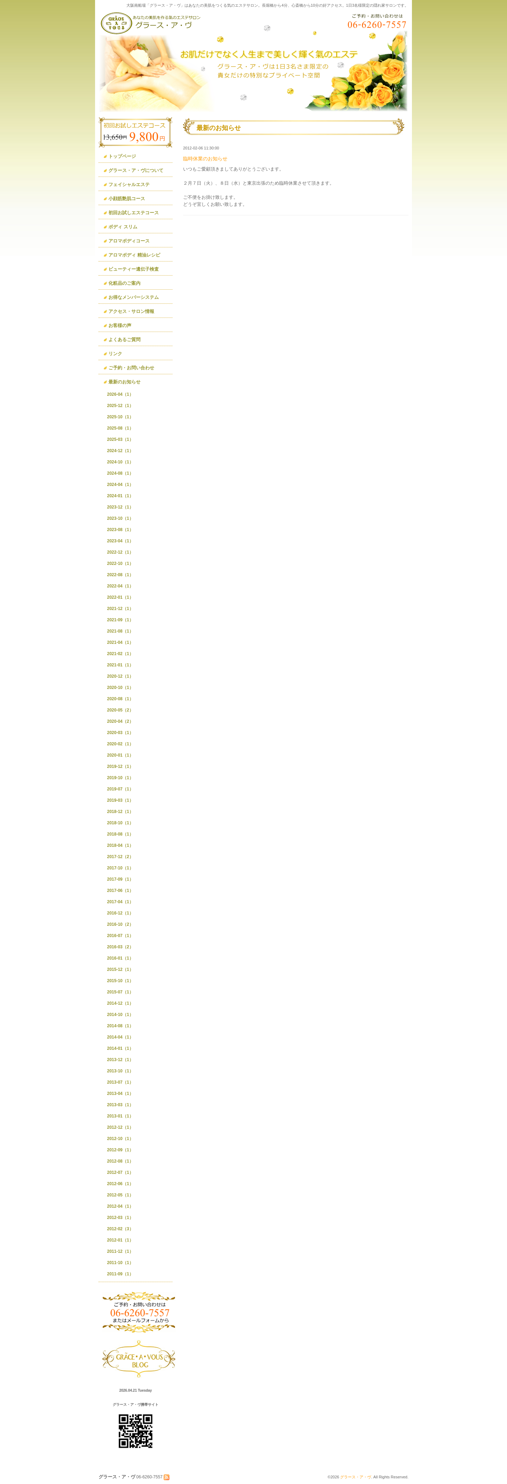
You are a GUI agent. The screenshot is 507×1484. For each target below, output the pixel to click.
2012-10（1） (120, 1138)
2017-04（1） (120, 901)
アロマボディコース (129, 241)
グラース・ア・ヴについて (135, 170)
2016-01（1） (120, 958)
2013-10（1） (120, 1071)
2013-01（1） (120, 1116)
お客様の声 (119, 325)
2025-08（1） (120, 428)
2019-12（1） (120, 766)
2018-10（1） (120, 822)
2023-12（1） (120, 507)
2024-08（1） (120, 473)
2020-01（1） (120, 755)
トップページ (122, 156)
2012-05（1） (120, 1195)
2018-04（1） (120, 845)
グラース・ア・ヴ (355, 1477)
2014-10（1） (120, 1014)
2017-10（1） (120, 868)
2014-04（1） (120, 1037)
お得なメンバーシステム (133, 297)
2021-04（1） (120, 642)
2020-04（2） (120, 721)
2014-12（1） (120, 1003)
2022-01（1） (120, 597)
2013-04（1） (120, 1093)
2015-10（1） (120, 980)
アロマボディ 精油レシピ (134, 255)
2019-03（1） (120, 800)
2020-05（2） (120, 710)
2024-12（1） (120, 450)
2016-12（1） (120, 913)
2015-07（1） (120, 992)
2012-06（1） (120, 1183)
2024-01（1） (120, 495)
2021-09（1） (120, 619)
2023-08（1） (120, 529)
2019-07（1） (120, 789)
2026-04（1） (120, 394)
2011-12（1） (120, 1251)
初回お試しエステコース (133, 212)
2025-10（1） (120, 416)
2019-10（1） (120, 777)
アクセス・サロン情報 (131, 311)
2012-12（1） (120, 1127)
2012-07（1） (120, 1172)
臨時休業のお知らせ (205, 158)
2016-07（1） (120, 935)
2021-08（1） (120, 631)
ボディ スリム (122, 226)
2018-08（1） (120, 834)
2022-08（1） (120, 574)
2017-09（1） (120, 879)
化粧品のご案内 (124, 283)
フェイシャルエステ (129, 184)
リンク (115, 353)
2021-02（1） (120, 653)
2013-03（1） (120, 1104)
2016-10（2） (120, 924)
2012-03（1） (120, 1217)
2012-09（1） (120, 1149)
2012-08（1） (120, 1161)
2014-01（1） (120, 1048)
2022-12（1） (120, 552)
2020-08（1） (120, 698)
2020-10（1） (120, 687)
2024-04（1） (120, 484)
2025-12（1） (120, 405)
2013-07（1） (120, 1082)
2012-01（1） (120, 1240)
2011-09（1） (120, 1273)
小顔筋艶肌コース (126, 198)
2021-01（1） (120, 665)
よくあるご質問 (124, 339)
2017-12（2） (120, 856)
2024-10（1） (120, 462)
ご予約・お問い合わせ (131, 367)
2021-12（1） (120, 608)
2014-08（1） (120, 1025)
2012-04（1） (120, 1206)
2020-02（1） (120, 743)
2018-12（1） (120, 811)
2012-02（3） (120, 1228)
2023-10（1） (120, 518)
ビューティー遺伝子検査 (133, 269)
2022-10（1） (120, 563)
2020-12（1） (120, 676)
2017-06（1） (120, 890)
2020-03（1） (120, 732)
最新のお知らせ (124, 381)
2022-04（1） (120, 586)
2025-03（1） (120, 439)
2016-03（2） (120, 946)
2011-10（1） (120, 1262)
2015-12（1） (120, 969)
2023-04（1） (120, 540)
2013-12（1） (120, 1059)
